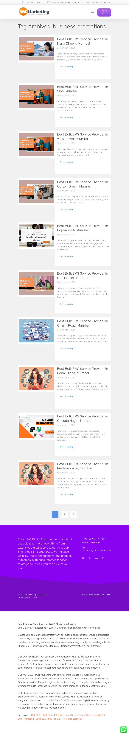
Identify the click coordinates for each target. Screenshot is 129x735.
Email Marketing (26, 718)
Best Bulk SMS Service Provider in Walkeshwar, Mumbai (82, 136)
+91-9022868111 (34, 2)
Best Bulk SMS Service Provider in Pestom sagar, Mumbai (82, 466)
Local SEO (41, 718)
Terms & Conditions (102, 595)
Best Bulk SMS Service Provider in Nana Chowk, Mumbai (82, 41)
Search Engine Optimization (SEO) (88, 715)
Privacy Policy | (87, 595)
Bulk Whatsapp (62, 715)
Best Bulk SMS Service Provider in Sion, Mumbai (82, 89)
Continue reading (66, 67)
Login (107, 2)
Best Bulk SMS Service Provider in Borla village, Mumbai (82, 371)
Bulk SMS (36, 715)
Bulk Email (48, 715)
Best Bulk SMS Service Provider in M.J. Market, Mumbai (82, 275)
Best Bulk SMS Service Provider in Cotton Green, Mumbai (82, 184)
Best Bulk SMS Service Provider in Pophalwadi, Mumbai (82, 228)
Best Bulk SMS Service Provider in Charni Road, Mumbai (82, 323)
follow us (96, 2)
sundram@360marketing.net (66, 2)
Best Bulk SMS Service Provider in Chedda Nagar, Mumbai (82, 418)
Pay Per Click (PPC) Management (65, 718)
